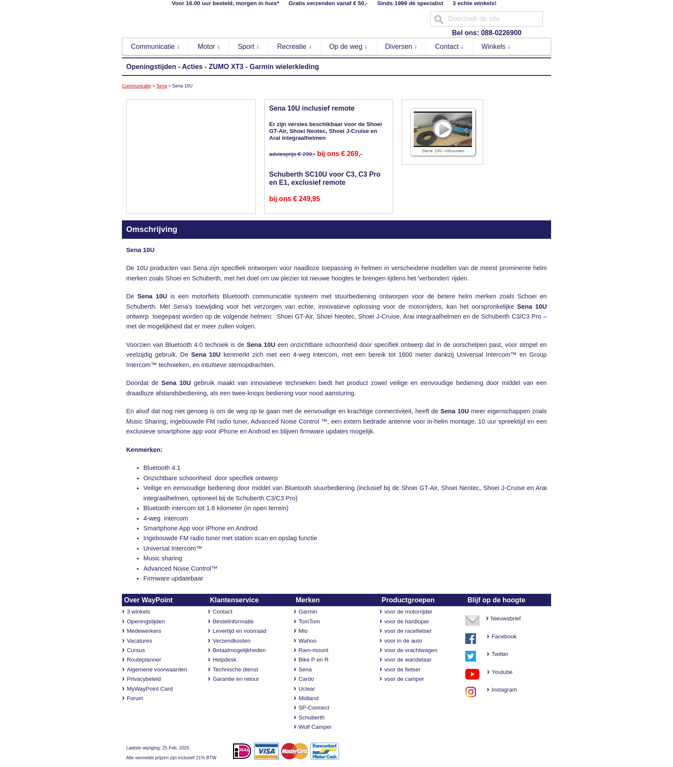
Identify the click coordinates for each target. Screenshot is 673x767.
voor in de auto (403, 641)
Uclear (306, 689)
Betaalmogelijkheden (239, 650)
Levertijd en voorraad (239, 631)
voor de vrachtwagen (410, 650)
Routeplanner (144, 659)
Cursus (136, 650)
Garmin (307, 611)
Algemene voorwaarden (157, 669)
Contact (449, 46)
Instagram (502, 689)
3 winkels (138, 611)
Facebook (504, 636)
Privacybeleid (144, 679)
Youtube (498, 672)
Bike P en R (313, 659)
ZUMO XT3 (226, 66)
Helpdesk (224, 659)
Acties (192, 66)
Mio (302, 631)
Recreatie (294, 46)
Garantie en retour (235, 679)
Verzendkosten (231, 641)
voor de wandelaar (407, 659)
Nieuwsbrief (506, 618)
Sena (161, 85)
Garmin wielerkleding (284, 66)
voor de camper (404, 679)
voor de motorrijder (408, 611)
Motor (208, 46)
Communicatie (155, 46)
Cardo (306, 679)
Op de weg (348, 46)
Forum (135, 698)
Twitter (499, 654)
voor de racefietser (407, 631)
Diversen (401, 46)
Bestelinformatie (233, 621)
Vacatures (139, 641)
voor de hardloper (406, 621)
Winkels (496, 46)
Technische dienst (235, 669)
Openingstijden (151, 66)
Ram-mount (313, 650)
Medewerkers (144, 631)
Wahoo (307, 641)
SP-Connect (313, 707)
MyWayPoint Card (150, 689)
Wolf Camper (315, 727)
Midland (308, 698)
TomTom (309, 621)
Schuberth (311, 717)
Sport (249, 46)
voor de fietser (402, 669)
